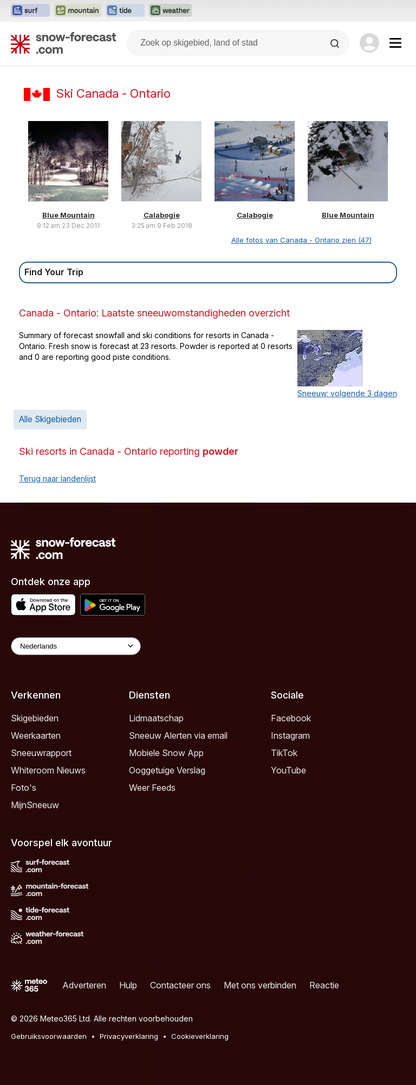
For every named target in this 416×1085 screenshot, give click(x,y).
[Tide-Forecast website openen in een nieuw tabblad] (125, 11)
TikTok (284, 752)
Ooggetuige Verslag (167, 770)
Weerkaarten (36, 735)
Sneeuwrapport (41, 752)
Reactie (324, 985)
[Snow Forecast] (63, 43)
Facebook (291, 718)
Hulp (128, 985)
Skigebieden (34, 718)
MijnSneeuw (35, 805)
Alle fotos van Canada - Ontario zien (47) (301, 240)
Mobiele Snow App (166, 752)
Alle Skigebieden (50, 419)
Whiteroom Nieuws (48, 770)
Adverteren (84, 985)
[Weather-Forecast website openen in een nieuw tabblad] (170, 11)
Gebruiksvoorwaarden (49, 1036)
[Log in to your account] (369, 43)
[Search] (335, 43)
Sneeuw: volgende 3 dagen (347, 393)
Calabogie (162, 215)
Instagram (290, 735)
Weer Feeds (152, 787)
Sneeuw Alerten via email (178, 735)
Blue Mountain (68, 215)
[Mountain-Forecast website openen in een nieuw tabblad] (77, 11)
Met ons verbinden (260, 985)
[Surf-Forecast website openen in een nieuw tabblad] (30, 11)
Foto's (23, 787)
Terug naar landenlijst (57, 478)
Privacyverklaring (129, 1036)
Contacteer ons (180, 985)
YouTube (288, 770)
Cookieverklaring (200, 1036)
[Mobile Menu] (395, 43)
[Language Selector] (76, 646)
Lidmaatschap (156, 718)
